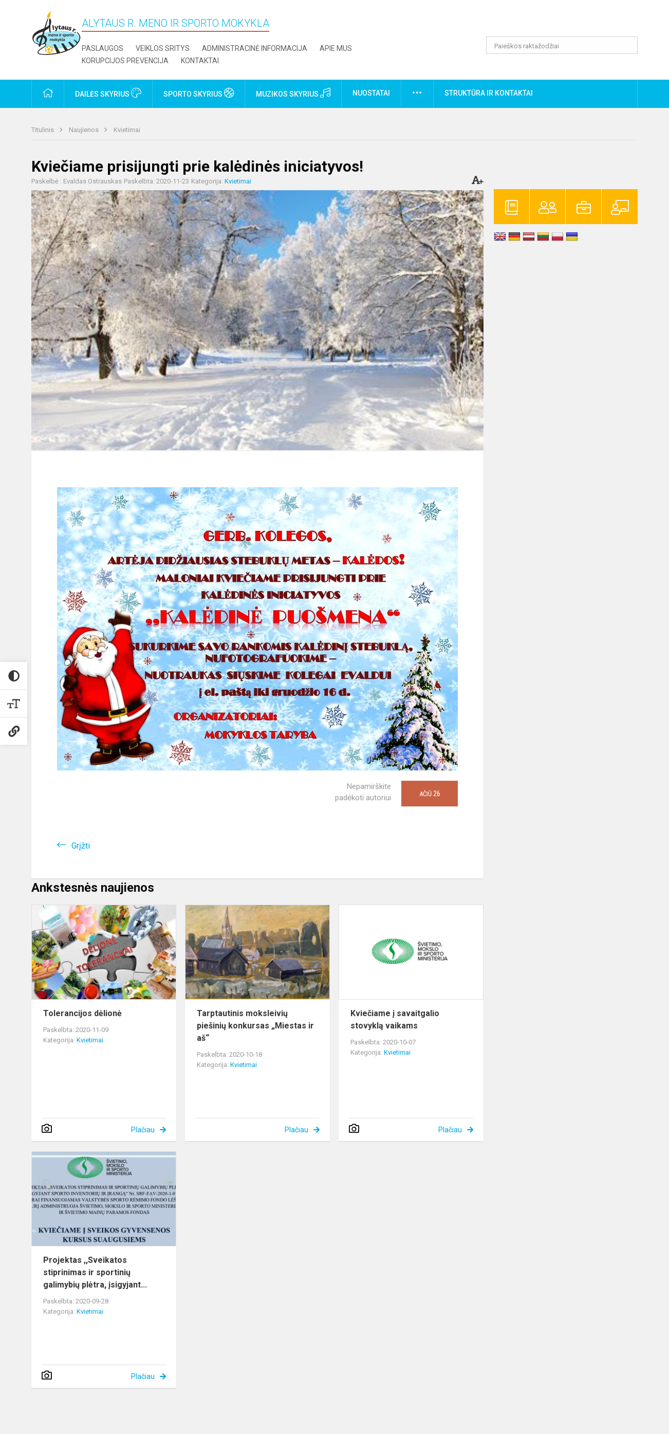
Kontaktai (200, 61)
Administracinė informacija (254, 48)
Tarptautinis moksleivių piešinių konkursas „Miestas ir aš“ (255, 1025)
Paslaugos (102, 48)
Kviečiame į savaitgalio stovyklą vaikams (394, 1019)
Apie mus (336, 48)
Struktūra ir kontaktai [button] (488, 93)
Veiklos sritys (163, 48)
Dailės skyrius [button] (108, 93)
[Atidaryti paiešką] (626, 45)
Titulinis (43, 130)
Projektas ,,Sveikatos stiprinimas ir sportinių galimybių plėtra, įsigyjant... (95, 1272)
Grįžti (80, 846)
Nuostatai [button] (371, 93)
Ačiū (429, 793)
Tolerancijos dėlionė (82, 1013)
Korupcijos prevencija (125, 61)
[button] (567, 21)
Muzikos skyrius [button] (293, 93)
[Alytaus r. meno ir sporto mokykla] (56, 33)
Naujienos (84, 130)
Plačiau (143, 1130)
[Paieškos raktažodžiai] (562, 45)
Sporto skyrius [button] (198, 93)
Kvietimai (127, 130)
